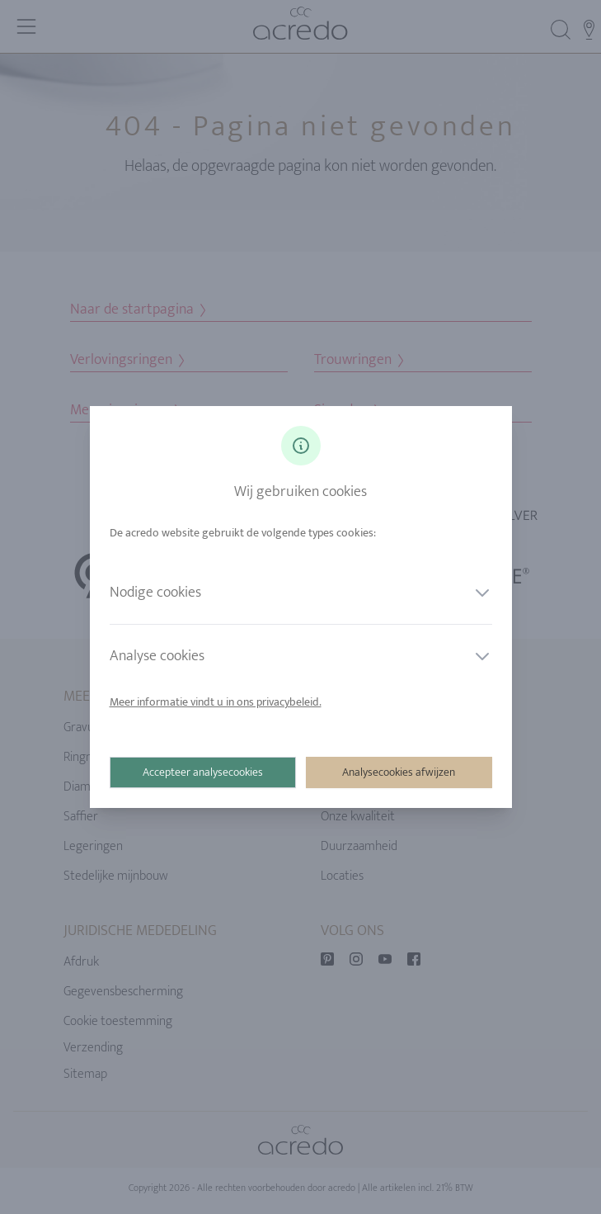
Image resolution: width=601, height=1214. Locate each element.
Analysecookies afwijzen (398, 772)
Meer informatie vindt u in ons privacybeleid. (216, 701)
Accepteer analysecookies (203, 772)
